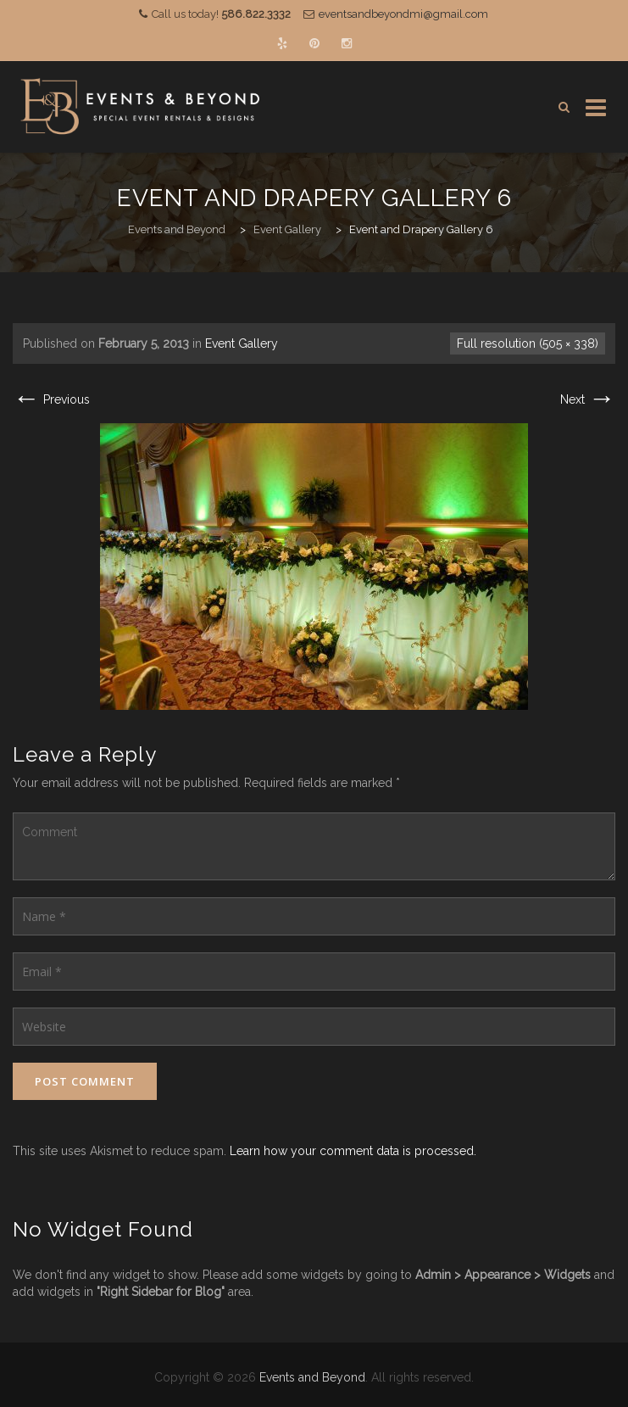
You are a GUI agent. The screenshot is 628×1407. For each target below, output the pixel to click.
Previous (51, 399)
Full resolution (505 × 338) (527, 343)
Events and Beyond (312, 1377)
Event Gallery (241, 343)
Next (587, 399)
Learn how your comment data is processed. (353, 1151)
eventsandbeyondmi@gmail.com (403, 14)
